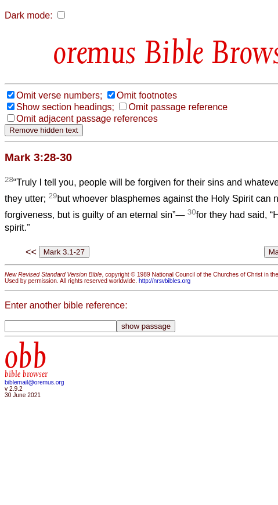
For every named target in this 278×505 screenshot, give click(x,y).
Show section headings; (65, 107)
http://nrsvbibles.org (164, 281)
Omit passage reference (178, 107)
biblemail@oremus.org (34, 382)
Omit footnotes (147, 95)
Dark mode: (29, 15)
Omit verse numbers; (59, 95)
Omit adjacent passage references (87, 118)
